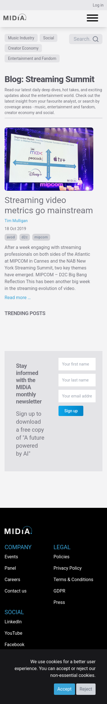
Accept (64, 689)
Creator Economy (23, 48)
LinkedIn (13, 621)
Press (59, 602)
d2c (25, 237)
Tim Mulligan (16, 220)
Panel (10, 568)
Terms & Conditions (74, 579)
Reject (86, 689)
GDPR (59, 591)
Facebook (14, 644)
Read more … (18, 297)
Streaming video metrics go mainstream (49, 205)
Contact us (16, 591)
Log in (98, 5)
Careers (12, 579)
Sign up (71, 411)
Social (48, 38)
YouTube (13, 633)
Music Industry (21, 38)
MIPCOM (41, 237)
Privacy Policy (68, 568)
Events (11, 556)
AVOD (11, 237)
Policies (62, 556)
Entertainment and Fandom (32, 58)
